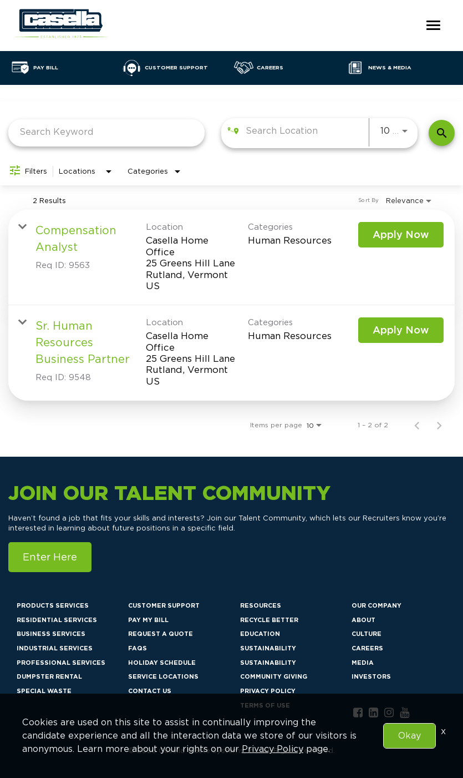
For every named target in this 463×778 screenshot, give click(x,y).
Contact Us (149, 691)
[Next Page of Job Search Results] (439, 424)
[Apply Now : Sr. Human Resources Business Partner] (401, 330)
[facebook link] (358, 713)
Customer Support (164, 605)
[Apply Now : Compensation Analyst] (401, 234)
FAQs (137, 648)
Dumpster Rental (49, 676)
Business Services (51, 634)
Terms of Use (265, 705)
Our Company (376, 605)
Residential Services (57, 620)
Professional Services (61, 662)
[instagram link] (389, 713)
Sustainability (268, 648)
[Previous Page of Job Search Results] (417, 424)
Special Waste (44, 691)
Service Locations (163, 676)
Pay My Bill (148, 620)
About (363, 620)
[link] (231, 257)
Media (363, 662)
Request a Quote (160, 634)
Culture (366, 634)
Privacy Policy (268, 691)
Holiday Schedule (162, 662)
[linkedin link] (373, 713)
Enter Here (50, 557)
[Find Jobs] (442, 133)
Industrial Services (55, 648)
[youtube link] (404, 713)
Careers (367, 648)
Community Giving (273, 676)
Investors (371, 676)
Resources (260, 605)
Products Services (53, 605)
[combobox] (106, 132)
